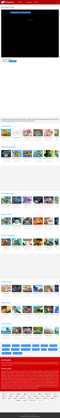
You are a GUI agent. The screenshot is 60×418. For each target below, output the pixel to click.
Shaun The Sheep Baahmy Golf (19, 335)
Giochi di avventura (26, 345)
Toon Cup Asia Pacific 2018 (50, 205)
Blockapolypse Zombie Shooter (19, 314)
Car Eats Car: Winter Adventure (40, 293)
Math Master (38, 137)
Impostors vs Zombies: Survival (51, 314)
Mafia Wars (6, 314)
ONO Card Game (38, 225)
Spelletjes (48, 394)
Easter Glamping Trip (49, 137)
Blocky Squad (38, 246)
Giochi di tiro (5, 303)
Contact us (26, 414)
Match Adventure (17, 158)
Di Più (36, 2)
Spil (23, 396)
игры (12, 404)
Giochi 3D (44, 349)
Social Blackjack (6, 158)
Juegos (33, 394)
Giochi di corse (6, 282)
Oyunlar (53, 398)
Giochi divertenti (12, 61)
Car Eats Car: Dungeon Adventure (19, 293)
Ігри (42, 396)
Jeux (55, 394)
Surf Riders (6, 335)
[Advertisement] (30, 33)
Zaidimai (46, 398)
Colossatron (6, 246)
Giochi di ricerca (15, 349)
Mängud (31, 398)
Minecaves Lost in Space (39, 205)
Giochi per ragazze (53, 349)
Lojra (19, 400)
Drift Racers (27, 158)
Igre (15, 398)
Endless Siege (48, 246)
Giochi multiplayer (17, 353)
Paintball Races (48, 293)
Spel (17, 396)
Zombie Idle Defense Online (29, 314)
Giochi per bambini (8, 193)
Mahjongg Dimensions (17, 225)
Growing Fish (17, 205)
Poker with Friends (27, 225)
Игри (25, 400)
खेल (30, 410)
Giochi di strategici (8, 235)
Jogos (26, 394)
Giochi (4, 396)
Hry (10, 398)
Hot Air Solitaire (48, 225)
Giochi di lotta (44, 345)
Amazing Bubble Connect (18, 137)
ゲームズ (38, 410)
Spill (11, 396)
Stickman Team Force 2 (49, 158)
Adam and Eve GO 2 (6, 137)
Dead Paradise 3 (27, 293)
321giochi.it (9, 2)
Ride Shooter (38, 314)
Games (5, 394)
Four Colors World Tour (6, 205)
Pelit (29, 396)
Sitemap (34, 414)
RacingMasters (6, 293)
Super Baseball (48, 335)
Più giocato (29, 2)
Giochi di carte (6, 214)
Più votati (19, 2)
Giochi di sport (6, 324)
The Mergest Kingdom (17, 246)
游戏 (34, 410)
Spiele (40, 394)
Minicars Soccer (38, 335)
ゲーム (41, 400)
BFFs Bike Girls (27, 137)
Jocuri (49, 396)
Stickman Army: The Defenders (30, 246)
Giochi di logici (36, 349)
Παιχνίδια (33, 400)
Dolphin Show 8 (27, 205)
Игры (19, 394)
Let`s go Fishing (38, 158)
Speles (38, 398)
